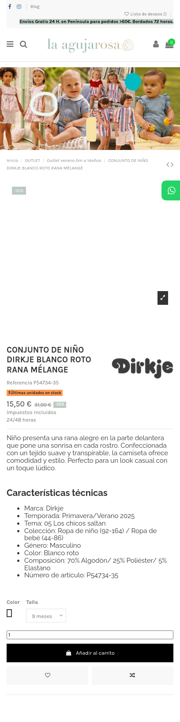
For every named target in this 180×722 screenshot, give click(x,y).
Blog (35, 6)
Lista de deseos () (146, 14)
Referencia (19, 383)
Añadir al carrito (90, 653)
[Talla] (46, 616)
